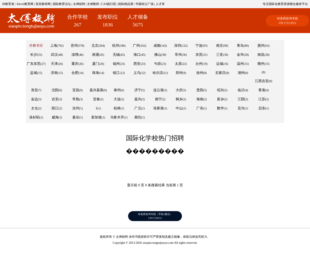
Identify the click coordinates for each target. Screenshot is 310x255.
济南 (54, 73)
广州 (136, 45)
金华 (240, 54)
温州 (240, 63)
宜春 (96, 99)
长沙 (33, 54)
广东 (199, 108)
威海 (55, 117)
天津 (54, 63)
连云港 (158, 90)
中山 (179, 108)
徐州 (199, 73)
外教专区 (36, 45)
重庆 (74, 63)
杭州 (115, 45)
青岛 (240, 45)
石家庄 (220, 73)
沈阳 (55, 90)
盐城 (33, 73)
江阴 (241, 99)
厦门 (95, 63)
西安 (136, 63)
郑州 (179, 73)
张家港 (158, 108)
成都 (156, 45)
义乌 (136, 73)
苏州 (74, 45)
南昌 (260, 54)
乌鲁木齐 (117, 117)
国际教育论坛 (62, 4)
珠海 (95, 73)
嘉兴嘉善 (96, 90)
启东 (261, 108)
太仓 (34, 108)
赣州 (260, 63)
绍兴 (220, 90)
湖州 (241, 73)
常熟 (75, 99)
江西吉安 (262, 81)
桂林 (117, 108)
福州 (116, 63)
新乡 (220, 99)
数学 (220, 108)
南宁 (158, 99)
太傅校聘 (79, 4)
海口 (136, 54)
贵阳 (199, 90)
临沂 (241, 90)
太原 (178, 63)
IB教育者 (8, 4)
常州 (178, 54)
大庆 (179, 90)
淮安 (34, 90)
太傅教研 (93, 4)
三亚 (219, 54)
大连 (117, 99)
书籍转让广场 (144, 4)
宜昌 (75, 90)
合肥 (74, 73)
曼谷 (75, 117)
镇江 (116, 73)
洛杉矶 (34, 117)
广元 (137, 108)
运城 (219, 63)
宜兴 (241, 108)
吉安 (55, 99)
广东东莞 (33, 63)
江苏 (261, 99)
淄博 (74, 54)
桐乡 (179, 99)
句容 (157, 63)
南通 (95, 54)
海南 (199, 99)
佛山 (157, 54)
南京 (219, 45)
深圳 (177, 45)
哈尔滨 (158, 73)
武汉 (54, 54)
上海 (53, 45)
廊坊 (137, 117)
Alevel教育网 (24, 4)
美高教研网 (43, 4)
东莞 (198, 54)
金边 (34, 99)
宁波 (198, 45)
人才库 (160, 4)
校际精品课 (125, 4)
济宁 (137, 90)
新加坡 (96, 117)
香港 (261, 90)
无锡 (116, 54)
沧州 (75, 108)
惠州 (260, 45)
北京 (94, 45)
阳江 (55, 108)
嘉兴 (137, 99)
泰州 (117, 90)
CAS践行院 (108, 4)
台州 (198, 63)
